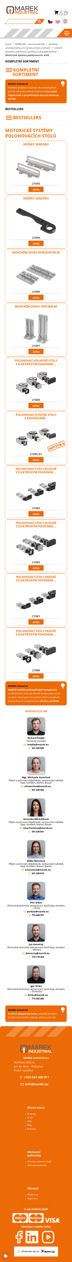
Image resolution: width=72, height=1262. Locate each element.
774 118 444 (38, 956)
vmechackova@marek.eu (37, 828)
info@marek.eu (34, 1084)
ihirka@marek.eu (38, 995)
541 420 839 (38, 748)
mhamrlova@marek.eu (37, 786)
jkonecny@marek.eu (38, 953)
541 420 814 (38, 873)
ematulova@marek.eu (38, 869)
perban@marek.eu (38, 911)
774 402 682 (38, 998)
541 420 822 (38, 789)
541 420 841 (38, 831)
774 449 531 (38, 915)
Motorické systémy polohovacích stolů (27, 55)
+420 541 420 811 (34, 1077)
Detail (36, 189)
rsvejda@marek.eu (38, 744)
